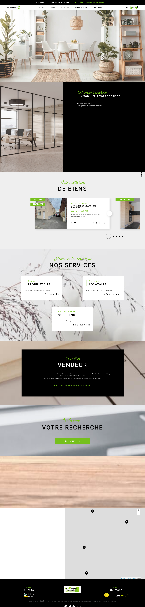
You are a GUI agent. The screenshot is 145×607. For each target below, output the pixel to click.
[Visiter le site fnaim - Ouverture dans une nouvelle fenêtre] (106, 595)
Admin (93, 601)
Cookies (113, 601)
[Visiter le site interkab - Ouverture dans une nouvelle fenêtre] (120, 595)
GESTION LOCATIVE (81, 7)
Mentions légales (86, 601)
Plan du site (76, 601)
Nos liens (98, 601)
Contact (142, 173)
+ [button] (138, 510)
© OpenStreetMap (130, 578)
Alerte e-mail (97, 7)
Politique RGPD (106, 601)
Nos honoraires (67, 601)
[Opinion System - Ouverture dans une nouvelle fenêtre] (29, 595)
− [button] (138, 513)
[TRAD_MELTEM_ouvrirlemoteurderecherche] (14, 7)
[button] (109, 218)
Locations (65, 7)
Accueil (42, 7)
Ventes (53, 7)
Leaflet (123, 578)
